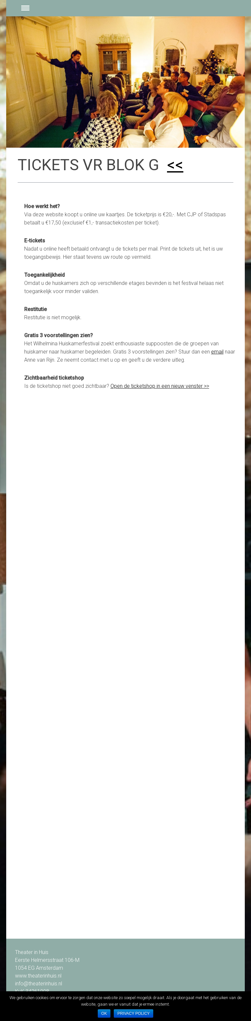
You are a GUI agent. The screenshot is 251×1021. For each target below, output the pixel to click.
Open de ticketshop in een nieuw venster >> (159, 386)
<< (175, 165)
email (217, 352)
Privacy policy (133, 1013)
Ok (104, 1013)
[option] (125, 82)
